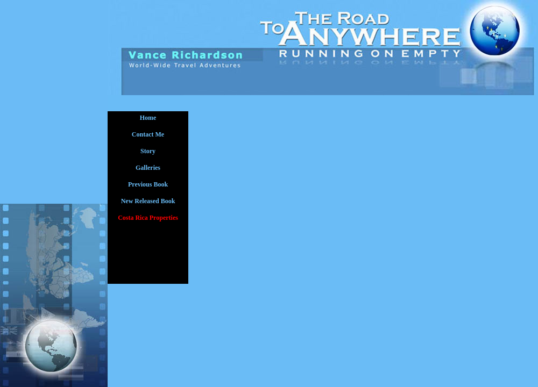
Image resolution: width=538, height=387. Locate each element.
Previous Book (148, 184)
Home (148, 117)
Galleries (148, 167)
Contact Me (148, 134)
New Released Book (148, 201)
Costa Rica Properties (148, 217)
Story (147, 151)
